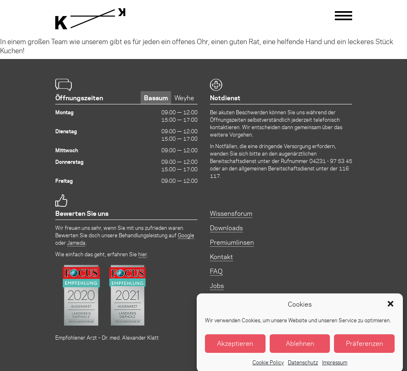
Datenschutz (303, 366)
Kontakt (221, 256)
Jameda (76, 242)
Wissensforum (231, 213)
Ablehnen (300, 347)
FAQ (216, 271)
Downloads (226, 227)
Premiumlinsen (232, 242)
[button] (390, 308)
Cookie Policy (268, 366)
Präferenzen (364, 347)
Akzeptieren (235, 347)
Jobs (217, 285)
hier (142, 254)
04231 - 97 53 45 (330, 160)
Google (186, 235)
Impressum (334, 366)
